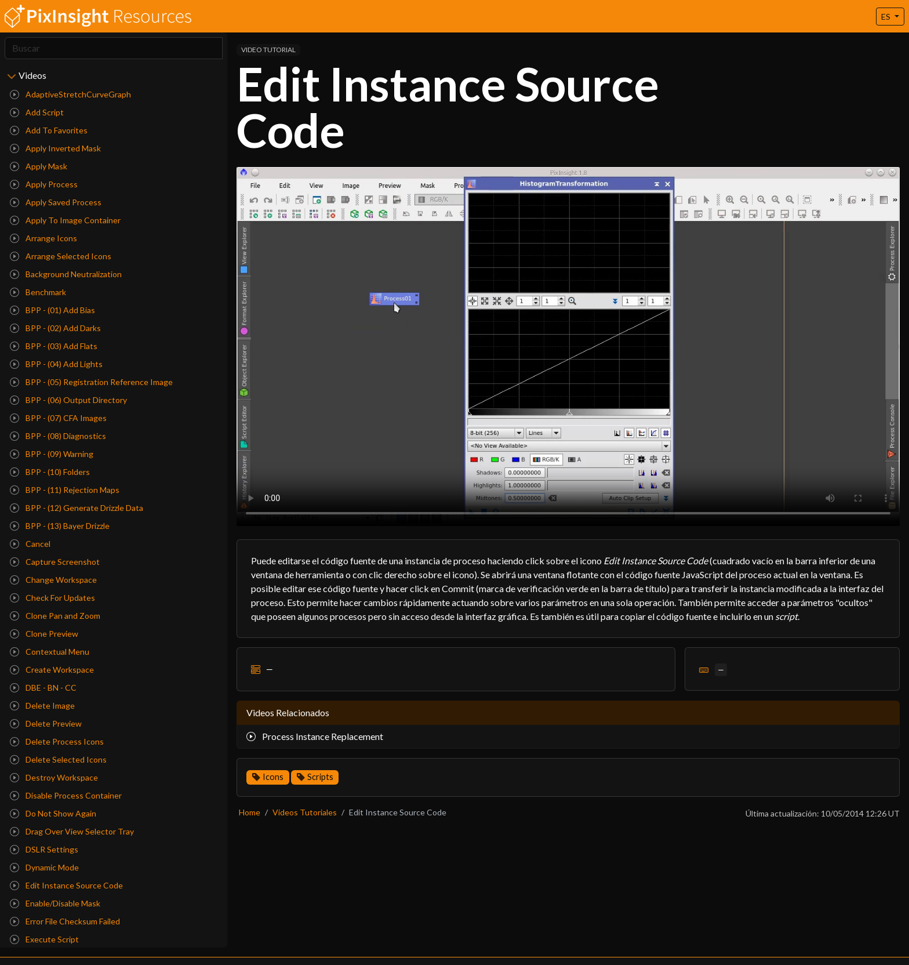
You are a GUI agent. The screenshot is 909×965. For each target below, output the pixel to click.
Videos (32, 75)
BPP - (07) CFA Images (58, 418)
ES (886, 16)
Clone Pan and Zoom (55, 616)
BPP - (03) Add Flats (53, 346)
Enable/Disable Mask (55, 903)
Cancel (30, 544)
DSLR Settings (44, 849)
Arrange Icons (43, 238)
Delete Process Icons (57, 741)
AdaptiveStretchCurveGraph (70, 94)
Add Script (37, 112)
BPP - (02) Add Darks (55, 328)
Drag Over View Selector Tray (72, 831)
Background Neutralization (66, 274)
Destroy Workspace (54, 777)
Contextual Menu (49, 651)
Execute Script (44, 939)
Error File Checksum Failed (65, 921)
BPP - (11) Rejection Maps (64, 490)
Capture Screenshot (55, 562)
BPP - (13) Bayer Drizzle (60, 526)
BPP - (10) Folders (50, 472)
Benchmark (38, 292)
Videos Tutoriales (304, 812)
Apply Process (44, 184)
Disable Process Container (66, 795)
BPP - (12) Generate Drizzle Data (76, 508)
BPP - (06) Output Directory (68, 400)
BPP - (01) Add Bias (52, 310)
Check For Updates (52, 598)
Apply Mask (38, 166)
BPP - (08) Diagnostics (58, 436)
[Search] (114, 48)
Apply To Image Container (65, 220)
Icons (273, 777)
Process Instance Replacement (314, 736)
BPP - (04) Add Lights (56, 364)
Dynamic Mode (44, 867)
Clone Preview (44, 634)
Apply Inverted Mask (55, 148)
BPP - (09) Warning (51, 454)
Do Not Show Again (53, 813)
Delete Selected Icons (58, 759)
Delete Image (42, 705)
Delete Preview (46, 723)
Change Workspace (53, 580)
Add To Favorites (49, 130)
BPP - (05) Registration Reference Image (91, 382)
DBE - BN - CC (43, 687)
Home (249, 812)
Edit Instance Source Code (66, 885)
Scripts (320, 777)
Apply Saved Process (55, 202)
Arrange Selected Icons (60, 256)
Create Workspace (52, 669)
